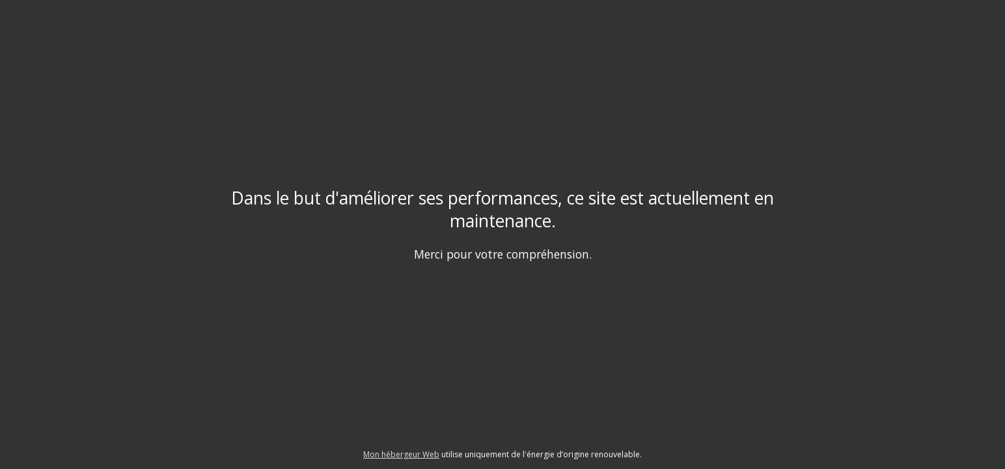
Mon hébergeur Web (401, 454)
